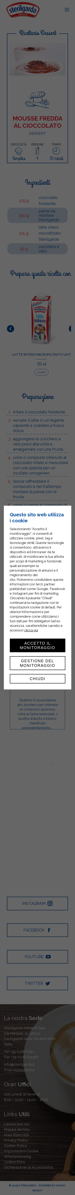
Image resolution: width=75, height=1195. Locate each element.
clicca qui (31, 630)
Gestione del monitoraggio (37, 663)
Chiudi (37, 678)
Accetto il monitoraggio (37, 645)
